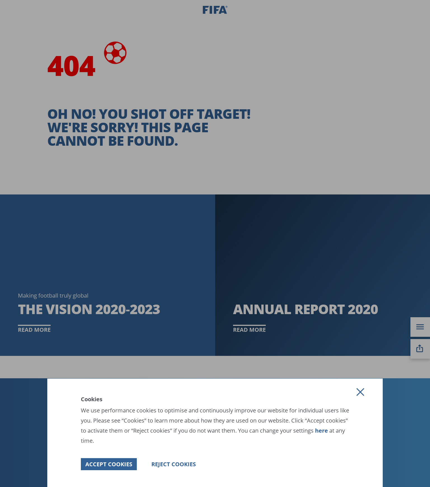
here (321, 430)
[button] (360, 392)
